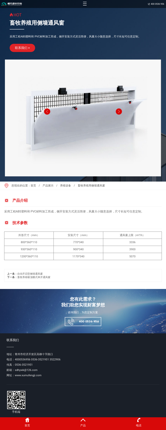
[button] (47, 118)
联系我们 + (22, 48)
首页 (33, 185)
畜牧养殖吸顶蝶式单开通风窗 (33, 277)
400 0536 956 (89, 321)
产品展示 (48, 185)
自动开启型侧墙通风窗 (30, 273)
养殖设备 (65, 185)
